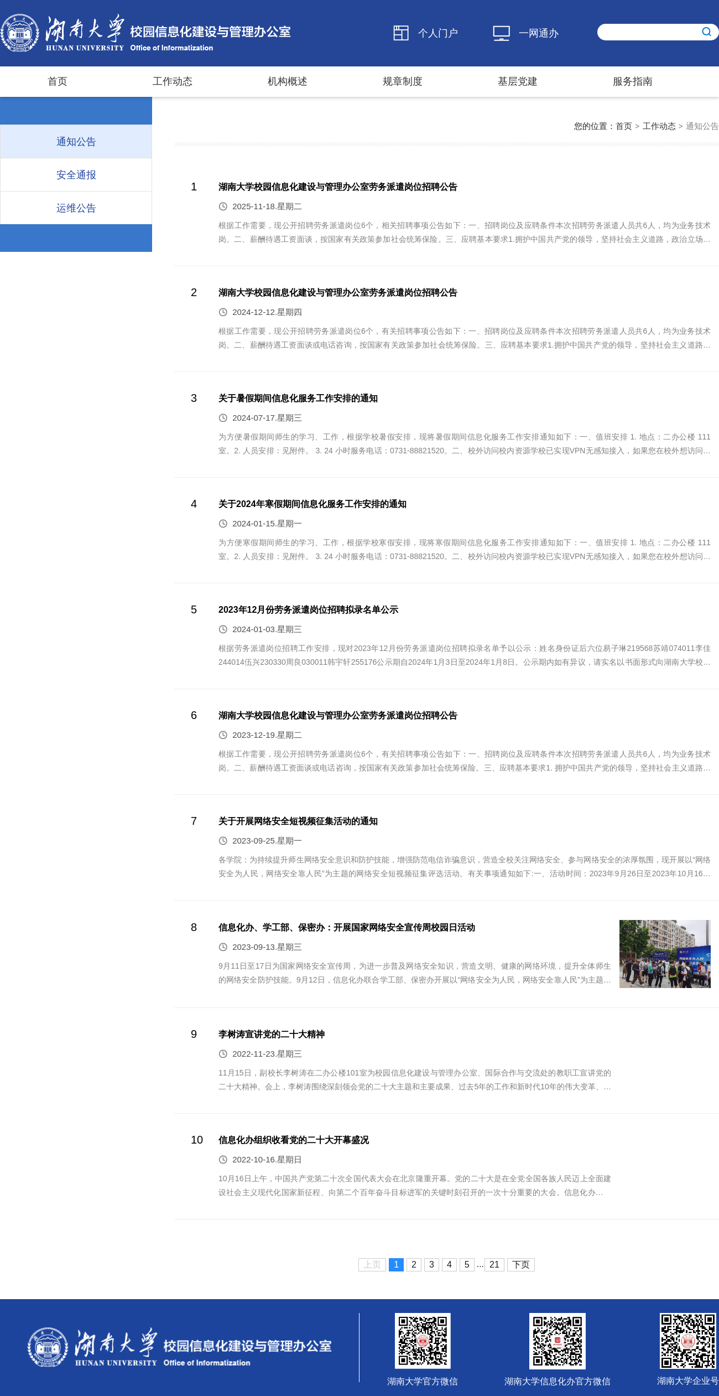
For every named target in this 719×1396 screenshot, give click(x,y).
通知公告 (702, 126)
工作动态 (172, 81)
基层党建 (518, 81)
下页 (521, 1264)
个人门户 (438, 33)
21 (494, 1264)
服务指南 (633, 81)
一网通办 (539, 33)
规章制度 (403, 81)
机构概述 (288, 81)
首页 (57, 81)
